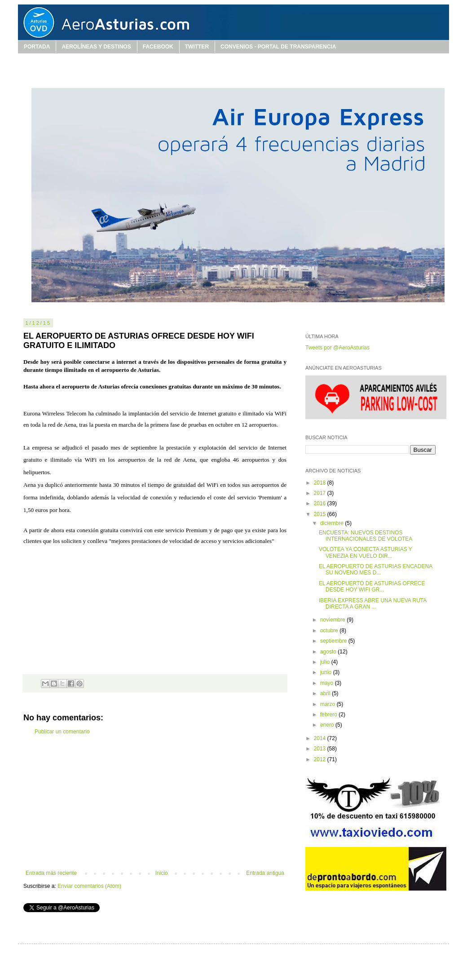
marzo (328, 704)
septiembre (334, 641)
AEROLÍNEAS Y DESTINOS (96, 47)
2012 (320, 759)
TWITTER (197, 47)
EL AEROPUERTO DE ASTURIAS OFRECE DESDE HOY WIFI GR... (372, 586)
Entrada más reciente (51, 873)
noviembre (333, 620)
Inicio (161, 873)
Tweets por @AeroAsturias (337, 347)
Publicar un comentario (62, 731)
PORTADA (37, 47)
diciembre (332, 523)
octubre (329, 630)
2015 (320, 514)
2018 (320, 483)
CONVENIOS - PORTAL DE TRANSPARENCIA (278, 47)
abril (326, 693)
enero (327, 725)
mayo (327, 683)
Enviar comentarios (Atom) (89, 886)
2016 (320, 503)
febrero (329, 714)
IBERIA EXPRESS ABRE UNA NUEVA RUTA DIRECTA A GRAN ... (373, 603)
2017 (320, 493)
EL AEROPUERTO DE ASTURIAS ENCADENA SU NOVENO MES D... (375, 569)
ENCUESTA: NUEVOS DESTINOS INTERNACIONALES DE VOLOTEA (365, 535)
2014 (320, 738)
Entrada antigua (265, 873)
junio (326, 672)
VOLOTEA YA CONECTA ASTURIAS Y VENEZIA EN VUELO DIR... (365, 552)
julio (325, 662)
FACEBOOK (158, 47)
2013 (320, 749)
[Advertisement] (155, 802)
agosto (329, 652)
